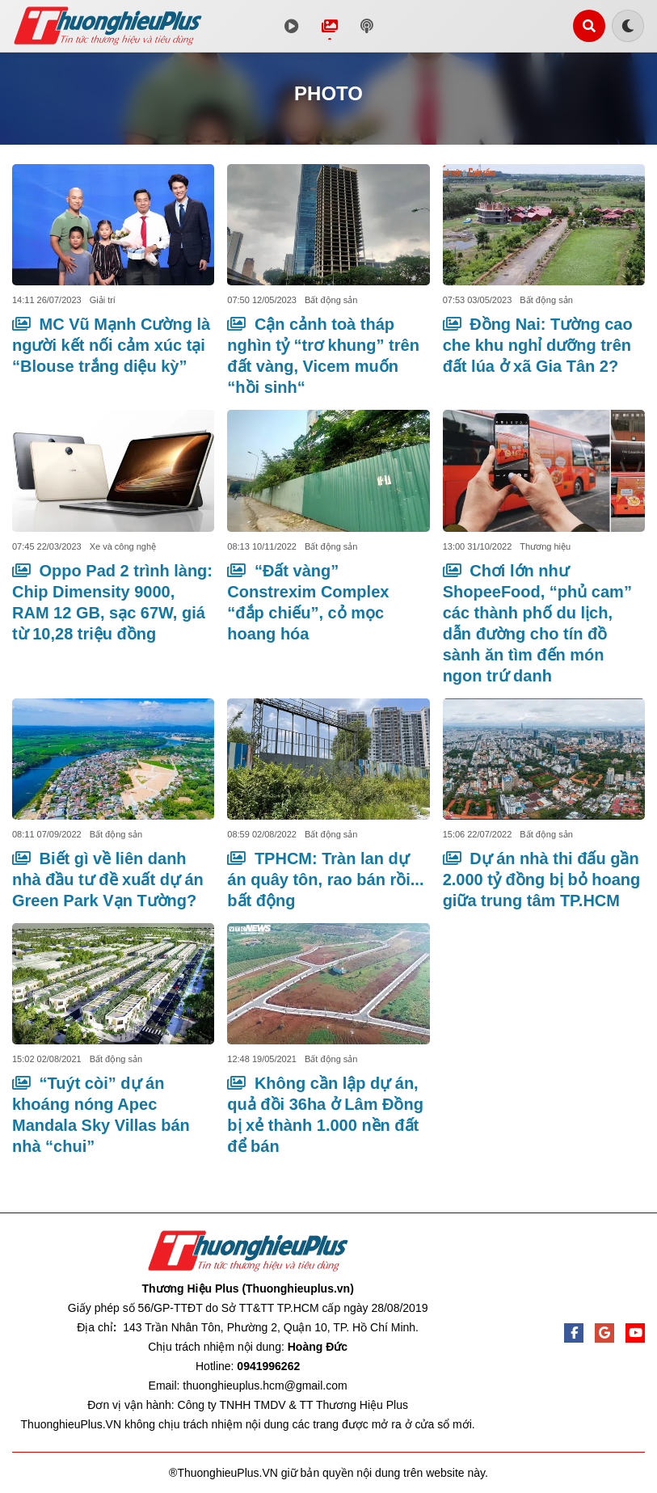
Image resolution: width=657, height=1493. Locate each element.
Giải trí (103, 300)
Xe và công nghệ (123, 546)
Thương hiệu (545, 546)
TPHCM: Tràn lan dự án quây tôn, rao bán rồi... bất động (325, 879)
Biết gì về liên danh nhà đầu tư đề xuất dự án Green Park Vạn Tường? (108, 879)
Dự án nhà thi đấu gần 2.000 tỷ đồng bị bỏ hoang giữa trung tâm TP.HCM (542, 879)
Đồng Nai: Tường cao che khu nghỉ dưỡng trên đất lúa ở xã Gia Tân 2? (538, 345)
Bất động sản (331, 300)
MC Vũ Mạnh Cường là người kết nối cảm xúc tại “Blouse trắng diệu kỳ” (111, 345)
